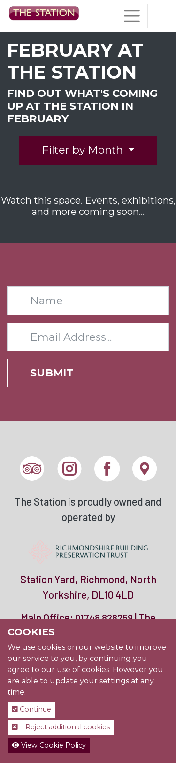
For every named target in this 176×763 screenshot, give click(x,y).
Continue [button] (31, 709)
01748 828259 (104, 618)
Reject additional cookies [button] (61, 727)
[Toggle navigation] (132, 16)
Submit (52, 372)
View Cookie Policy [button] (49, 745)
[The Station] (44, 16)
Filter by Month (84, 149)
